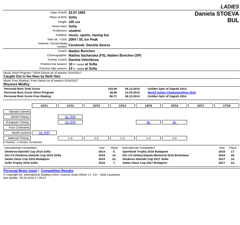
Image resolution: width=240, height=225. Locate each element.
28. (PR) (44, 132)
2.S (96, 138)
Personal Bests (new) (20, 170)
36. (148, 122)
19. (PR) (70, 122)
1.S (70, 138)
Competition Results (57, 170)
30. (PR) (70, 116)
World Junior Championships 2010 (172, 92)
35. (175, 122)
